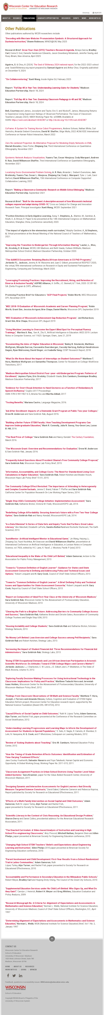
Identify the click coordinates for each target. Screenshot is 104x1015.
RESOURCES (66, 18)
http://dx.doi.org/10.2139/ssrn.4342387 (67, 120)
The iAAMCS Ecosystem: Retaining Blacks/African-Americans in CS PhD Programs (48, 259)
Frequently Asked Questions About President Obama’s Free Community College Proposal (52, 460)
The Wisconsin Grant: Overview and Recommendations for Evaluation (41, 448)
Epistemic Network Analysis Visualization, (25, 157)
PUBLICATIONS (29, 18)
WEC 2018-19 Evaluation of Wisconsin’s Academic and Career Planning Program (46, 306)
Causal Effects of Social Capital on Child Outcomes (32, 713)
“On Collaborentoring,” (16, 79)
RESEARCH (17, 18)
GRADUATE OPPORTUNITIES (48, 18)
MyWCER (97, 13)
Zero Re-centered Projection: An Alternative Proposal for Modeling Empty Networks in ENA (48, 143)
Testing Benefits (14, 402)
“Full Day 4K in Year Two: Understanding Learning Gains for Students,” (46, 88)
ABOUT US (6, 18)
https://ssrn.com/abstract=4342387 (29, 120)
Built (25, 201)
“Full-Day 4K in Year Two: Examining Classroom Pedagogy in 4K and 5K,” (47, 99)
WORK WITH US (95, 18)
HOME (7, 966)
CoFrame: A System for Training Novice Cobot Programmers (33, 128)
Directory (86, 13)
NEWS (84, 18)
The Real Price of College (19, 437)
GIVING (23, 969)
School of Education (13, 993)
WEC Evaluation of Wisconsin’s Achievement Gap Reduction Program (41, 318)
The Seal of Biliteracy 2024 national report (53, 64)
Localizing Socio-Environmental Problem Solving (28, 172)
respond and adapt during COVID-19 (31, 204)
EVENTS (76, 18)
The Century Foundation (83, 437)
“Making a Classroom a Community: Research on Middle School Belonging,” (49, 190)
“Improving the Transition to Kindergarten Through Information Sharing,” (42, 245)
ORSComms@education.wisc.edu (54, 982)
